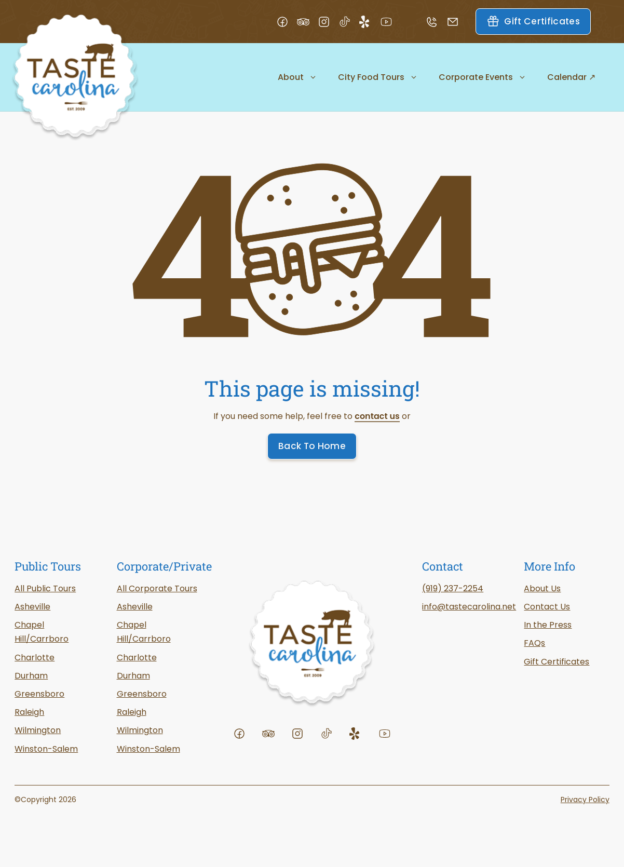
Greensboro (39, 694)
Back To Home (312, 446)
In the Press (548, 625)
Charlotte (137, 657)
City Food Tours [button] (378, 77)
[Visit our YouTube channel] (390, 22)
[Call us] (436, 22)
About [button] (297, 77)
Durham (133, 676)
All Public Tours (45, 588)
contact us (377, 416)
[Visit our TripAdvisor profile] (307, 22)
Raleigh (131, 712)
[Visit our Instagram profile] (328, 22)
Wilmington (38, 730)
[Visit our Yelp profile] (369, 22)
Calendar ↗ (571, 77)
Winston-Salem (148, 749)
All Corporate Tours (157, 588)
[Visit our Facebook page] (286, 22)
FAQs (534, 643)
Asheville (135, 607)
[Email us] (456, 22)
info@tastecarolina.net (469, 607)
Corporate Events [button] (482, 77)
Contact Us (547, 607)
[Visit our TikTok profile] (348, 22)
